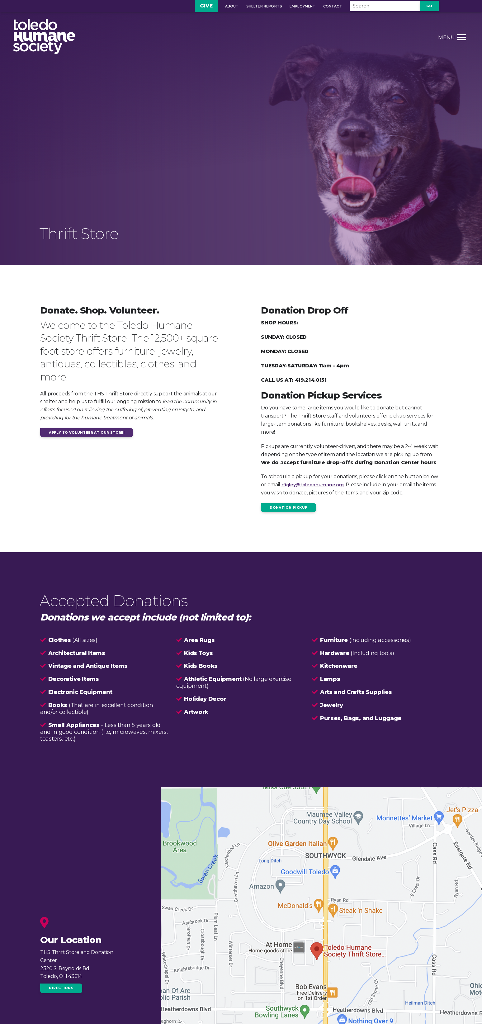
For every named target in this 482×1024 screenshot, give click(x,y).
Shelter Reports (253, 7)
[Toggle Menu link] (432, 38)
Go (429, 6)
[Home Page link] (71, 38)
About (221, 7)
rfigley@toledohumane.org (315, 485)
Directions (62, 989)
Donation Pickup (290, 508)
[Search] (379, 6)
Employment (292, 7)
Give (195, 6)
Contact (321, 7)
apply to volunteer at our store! (90, 433)
